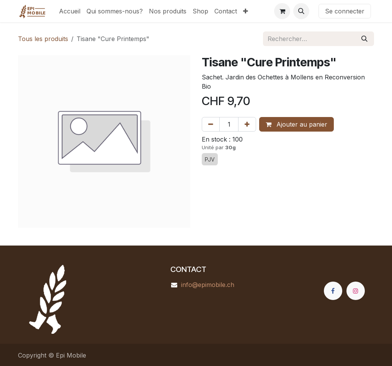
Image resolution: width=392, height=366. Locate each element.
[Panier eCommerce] (282, 11)
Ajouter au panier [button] (296, 124)
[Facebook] (333, 291)
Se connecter (344, 11)
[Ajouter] (247, 124)
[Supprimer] (211, 124)
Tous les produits (43, 39)
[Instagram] (355, 291)
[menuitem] (69, 11)
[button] (301, 11)
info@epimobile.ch (207, 285)
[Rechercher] (364, 38)
